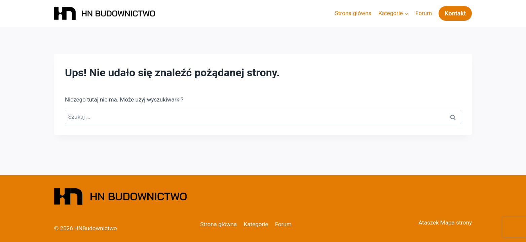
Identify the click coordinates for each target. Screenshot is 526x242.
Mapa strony (456, 222)
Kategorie (256, 224)
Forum (423, 13)
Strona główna (353, 13)
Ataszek (428, 222)
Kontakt (455, 13)
